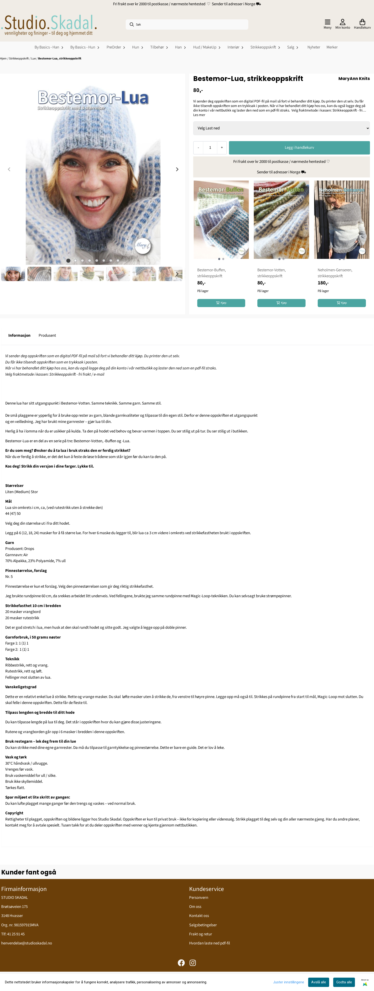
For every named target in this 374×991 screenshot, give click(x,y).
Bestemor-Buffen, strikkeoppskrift (211, 273)
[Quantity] (210, 148)
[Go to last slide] (9, 274)
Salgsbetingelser (203, 925)
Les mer (199, 115)
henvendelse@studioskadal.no (26, 943)
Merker (332, 47)
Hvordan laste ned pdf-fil (209, 943)
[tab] (68, 260)
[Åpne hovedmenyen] (327, 24)
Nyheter (313, 47)
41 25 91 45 (16, 934)
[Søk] (187, 24)
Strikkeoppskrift (19, 58)
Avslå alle (318, 982)
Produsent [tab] (47, 335)
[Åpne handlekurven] (362, 24)
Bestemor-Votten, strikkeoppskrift (271, 273)
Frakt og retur (200, 934)
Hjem (3, 58)
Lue (33, 58)
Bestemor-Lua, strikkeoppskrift (59, 58)
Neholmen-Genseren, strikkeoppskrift (335, 273)
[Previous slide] (9, 169)
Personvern (198, 897)
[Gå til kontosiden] (342, 24)
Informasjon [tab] (19, 335)
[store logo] (49, 24)
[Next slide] (177, 169)
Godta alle (344, 982)
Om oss (195, 907)
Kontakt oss (199, 916)
